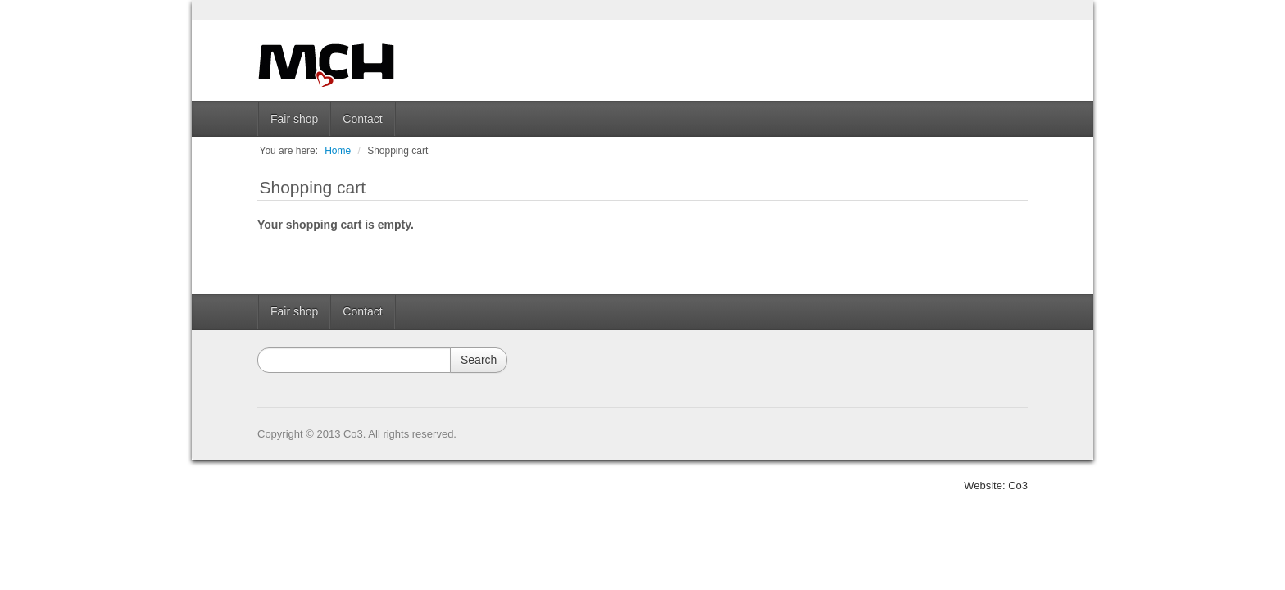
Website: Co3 (996, 485)
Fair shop (294, 118)
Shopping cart (397, 151)
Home (338, 151)
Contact (362, 118)
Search (479, 359)
